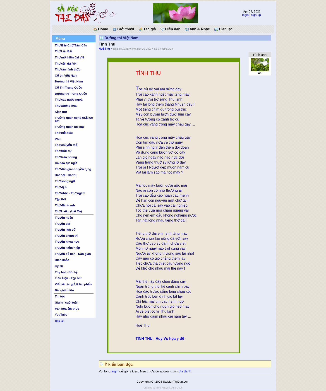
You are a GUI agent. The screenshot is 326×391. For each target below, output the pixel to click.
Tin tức (60, 296)
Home (100, 29)
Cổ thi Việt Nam (66, 75)
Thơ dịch (61, 187)
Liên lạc (223, 29)
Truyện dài (62, 223)
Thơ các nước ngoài (69, 99)
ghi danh (185, 371)
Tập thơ (60, 199)
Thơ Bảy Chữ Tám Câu (71, 45)
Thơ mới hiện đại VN (69, 57)
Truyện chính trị (66, 235)
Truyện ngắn (64, 217)
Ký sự (59, 266)
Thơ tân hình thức (67, 69)
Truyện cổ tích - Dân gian (73, 254)
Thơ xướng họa (66, 105)
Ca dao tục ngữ (66, 163)
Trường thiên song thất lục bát (74, 119)
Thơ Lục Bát (63, 51)
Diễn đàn (170, 29)
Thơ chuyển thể (66, 145)
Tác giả (147, 29)
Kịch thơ (61, 111)
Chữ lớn (60, 321)
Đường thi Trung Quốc (71, 93)
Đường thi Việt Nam (69, 81)
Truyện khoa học (67, 241)
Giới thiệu (123, 29)
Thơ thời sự (63, 151)
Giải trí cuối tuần (66, 302)
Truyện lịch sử (65, 229)
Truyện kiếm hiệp (67, 247)
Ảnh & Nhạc (197, 29)
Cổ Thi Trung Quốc (68, 87)
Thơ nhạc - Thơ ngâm (70, 193)
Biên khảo (62, 260)
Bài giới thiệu (64, 290)
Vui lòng (105, 371)
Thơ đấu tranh (65, 205)
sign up (256, 15)
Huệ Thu (104, 48)
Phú (57, 139)
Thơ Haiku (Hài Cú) (68, 211)
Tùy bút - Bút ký (66, 272)
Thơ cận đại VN (65, 63)
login (245, 15)
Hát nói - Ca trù (66, 175)
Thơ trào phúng (66, 157)
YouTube (61, 314)
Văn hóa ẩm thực (67, 308)
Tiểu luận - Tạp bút (68, 278)
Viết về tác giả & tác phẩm (73, 284)
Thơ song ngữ (65, 181)
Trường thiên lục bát (69, 126)
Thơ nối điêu (64, 133)
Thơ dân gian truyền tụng (73, 169)
